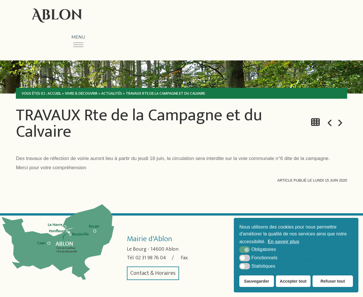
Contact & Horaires (153, 273)
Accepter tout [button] (293, 281)
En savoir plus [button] (283, 241)
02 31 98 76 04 (153, 258)
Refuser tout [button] (332, 281)
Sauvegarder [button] (256, 281)
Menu (78, 37)
